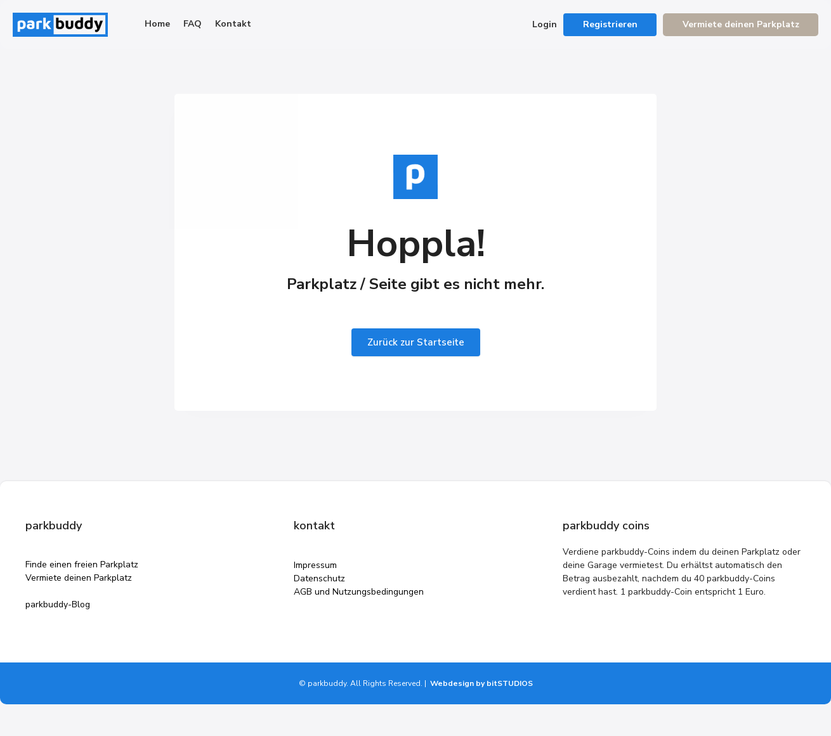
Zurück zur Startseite (415, 342)
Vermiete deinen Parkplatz (741, 24)
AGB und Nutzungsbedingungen (359, 592)
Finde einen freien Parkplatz (81, 564)
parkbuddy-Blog (57, 604)
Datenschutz (319, 578)
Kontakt (233, 24)
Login (544, 24)
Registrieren (610, 24)
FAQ (192, 24)
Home (157, 24)
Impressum (315, 565)
